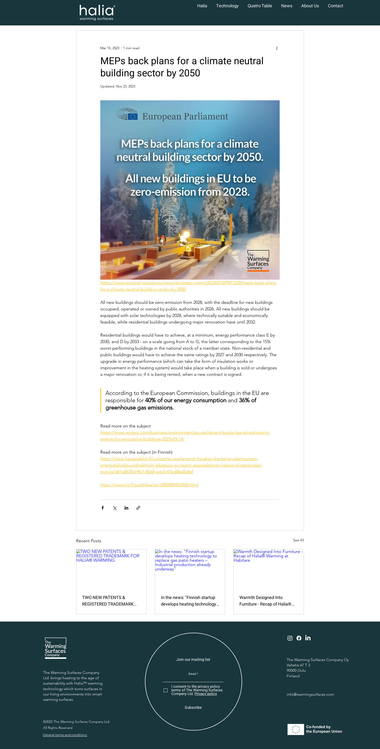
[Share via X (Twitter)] (114, 507)
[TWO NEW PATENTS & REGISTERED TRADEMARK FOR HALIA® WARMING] (111, 569)
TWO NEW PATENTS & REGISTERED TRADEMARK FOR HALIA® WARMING (108, 600)
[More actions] (277, 48)
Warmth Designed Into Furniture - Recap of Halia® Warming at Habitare (265, 600)
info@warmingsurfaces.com (310, 694)
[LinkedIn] (308, 638)
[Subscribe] (193, 707)
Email (192, 673)
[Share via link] (138, 507)
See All (298, 540)
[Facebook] (299, 638)
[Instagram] (290, 638)
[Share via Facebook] (102, 507)
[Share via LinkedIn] (126, 507)
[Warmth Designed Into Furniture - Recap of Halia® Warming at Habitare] (269, 569)
